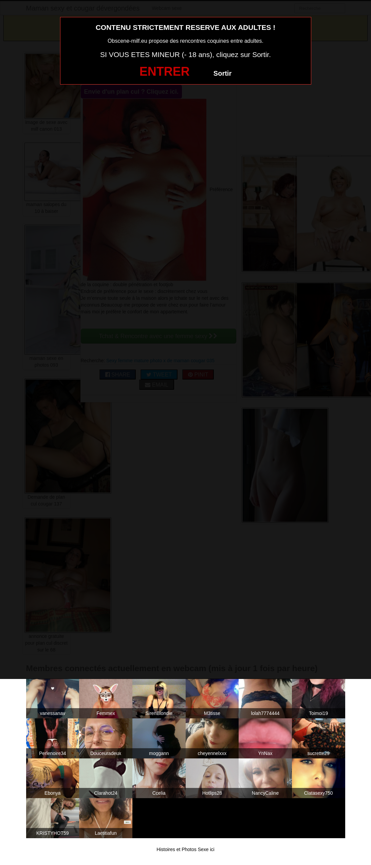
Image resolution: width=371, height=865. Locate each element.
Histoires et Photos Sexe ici (185, 849)
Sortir (222, 73)
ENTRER (165, 71)
